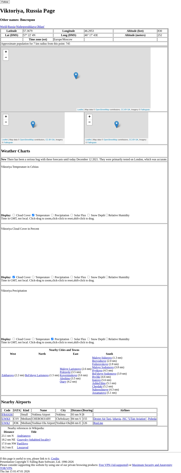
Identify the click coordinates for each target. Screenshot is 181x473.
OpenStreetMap (102, 109)
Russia (11, 26)
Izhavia (117, 418)
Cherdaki (97, 386)
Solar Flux (80, 215)
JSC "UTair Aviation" (134, 418)
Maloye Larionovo (70, 368)
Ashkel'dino (99, 383)
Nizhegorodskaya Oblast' (30, 26)
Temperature (43, 215)
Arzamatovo (99, 392)
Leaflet (80, 109)
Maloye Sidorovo (102, 357)
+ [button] (6, 52)
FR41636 (7, 414)
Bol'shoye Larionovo (37, 375)
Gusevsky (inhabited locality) (33, 439)
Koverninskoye (68, 375)
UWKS (6, 418)
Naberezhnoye (100, 389)
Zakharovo (8, 375)
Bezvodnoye (99, 360)
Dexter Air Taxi (102, 418)
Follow (4, 2)
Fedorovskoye (100, 364)
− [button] (6, 57)
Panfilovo (22, 443)
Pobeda (152, 418)
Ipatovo (96, 380)
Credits (55, 458)
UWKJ (6, 423)
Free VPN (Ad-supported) (113, 464)
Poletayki (65, 372)
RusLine (98, 423)
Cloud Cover (23, 215)
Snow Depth (98, 215)
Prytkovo (97, 370)
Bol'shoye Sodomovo (104, 373)
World (3, 26)
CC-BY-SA (125, 109)
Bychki (96, 376)
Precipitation (62, 215)
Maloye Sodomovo (103, 367)
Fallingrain (145, 109)
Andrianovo (23, 435)
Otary (63, 381)
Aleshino (65, 378)
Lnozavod (22, 447)
